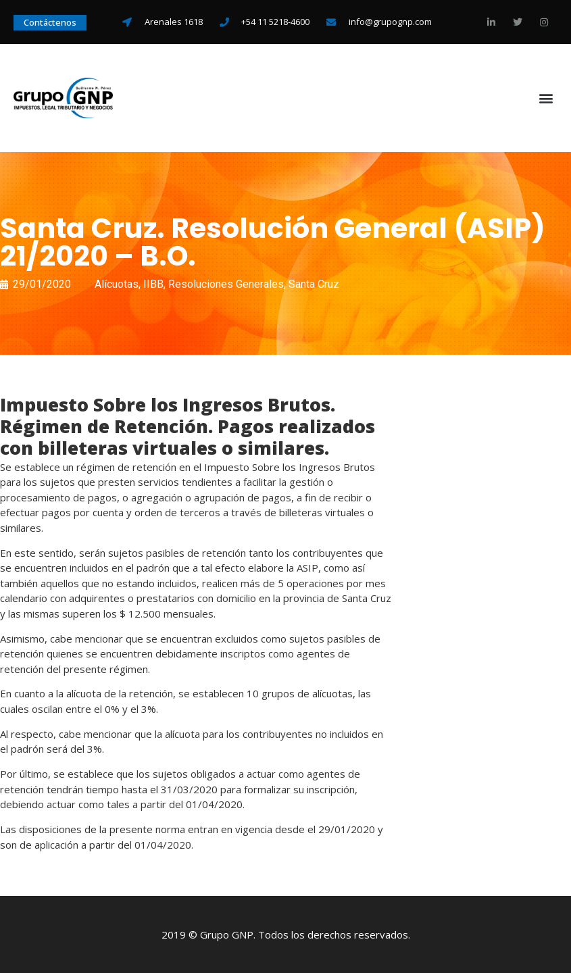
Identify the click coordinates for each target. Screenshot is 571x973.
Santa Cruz (314, 284)
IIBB (153, 284)
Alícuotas (117, 284)
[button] (546, 98)
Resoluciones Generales (226, 284)
